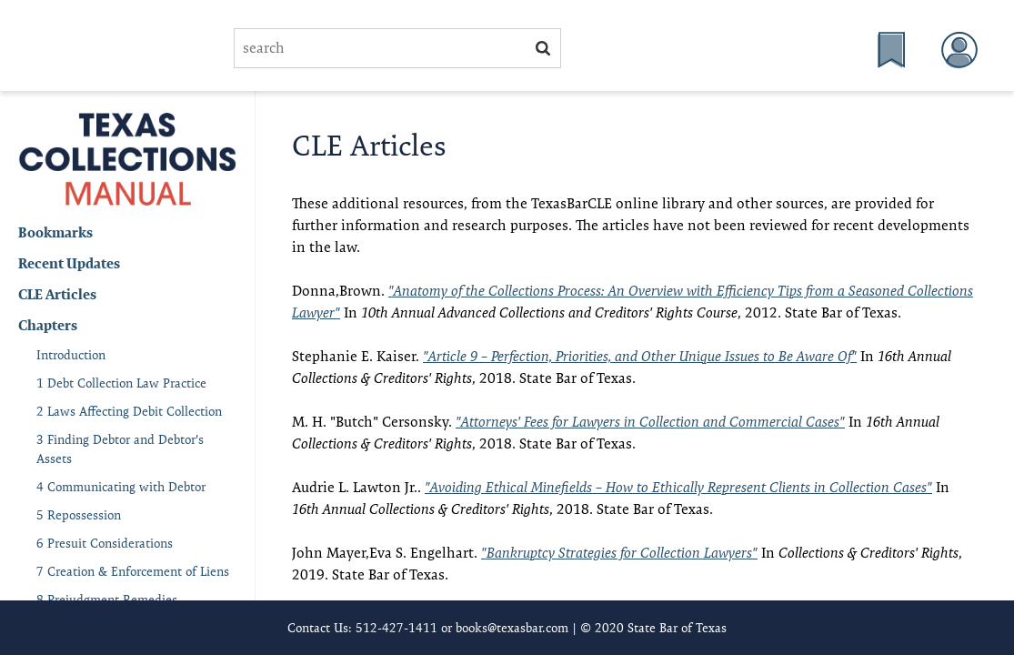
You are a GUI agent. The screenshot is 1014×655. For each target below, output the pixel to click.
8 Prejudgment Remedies (106, 599)
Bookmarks (55, 232)
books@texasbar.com (512, 628)
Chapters (47, 325)
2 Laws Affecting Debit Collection (129, 411)
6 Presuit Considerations (104, 543)
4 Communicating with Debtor (121, 487)
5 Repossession (78, 515)
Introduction (70, 355)
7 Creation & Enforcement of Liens (132, 571)
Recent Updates (69, 263)
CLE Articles (57, 294)
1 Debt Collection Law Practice (121, 383)
